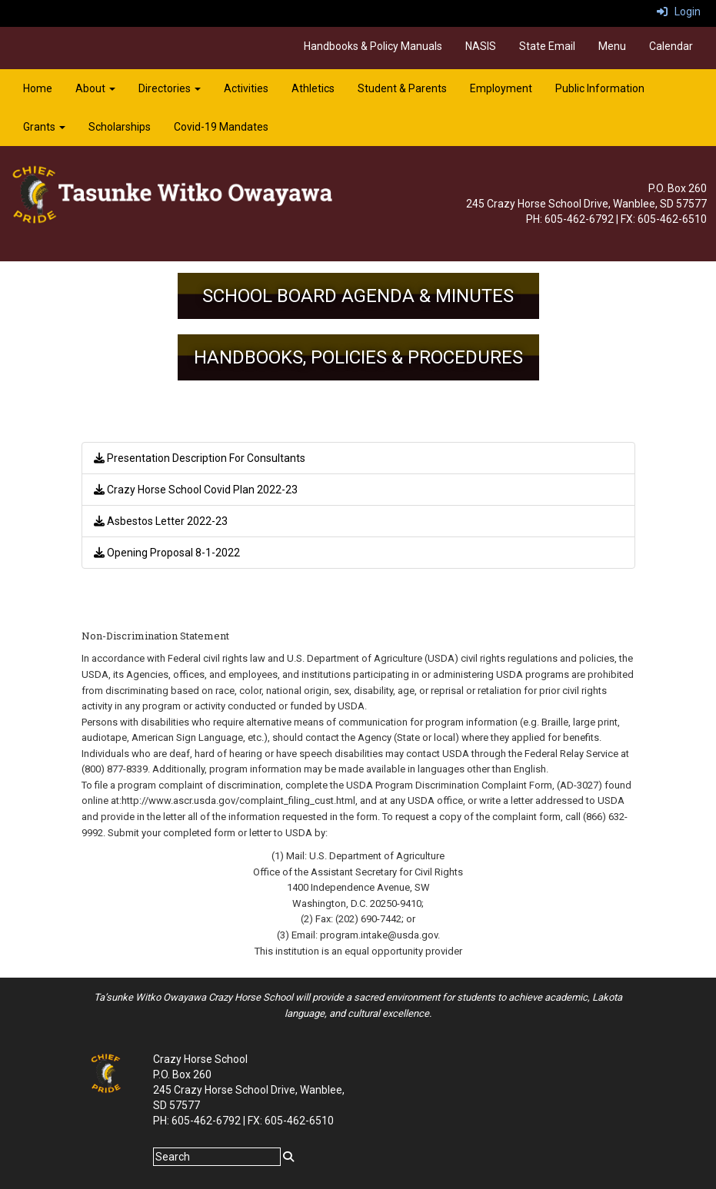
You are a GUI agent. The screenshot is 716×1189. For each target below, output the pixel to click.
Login (679, 11)
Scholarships (119, 127)
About (95, 88)
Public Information (599, 88)
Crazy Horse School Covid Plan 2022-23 (196, 489)
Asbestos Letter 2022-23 (161, 521)
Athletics (313, 88)
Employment (501, 88)
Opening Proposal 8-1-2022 (167, 552)
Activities (246, 88)
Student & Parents (402, 88)
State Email (547, 46)
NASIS (480, 46)
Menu (612, 46)
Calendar (671, 46)
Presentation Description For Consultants (199, 458)
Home (37, 88)
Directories (169, 88)
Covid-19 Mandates (221, 127)
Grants (44, 127)
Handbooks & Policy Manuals (373, 46)
